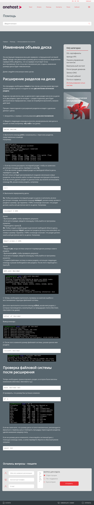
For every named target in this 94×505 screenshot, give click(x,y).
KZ (75, 1)
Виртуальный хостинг (76, 66)
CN (78, 1)
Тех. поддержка (51, 479)
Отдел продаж (50, 475)
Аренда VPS (71, 56)
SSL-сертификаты (74, 53)
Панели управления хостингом (75, 61)
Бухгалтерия (49, 482)
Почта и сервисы (74, 79)
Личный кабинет (74, 76)
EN (73, 1)
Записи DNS (72, 72)
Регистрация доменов (76, 69)
